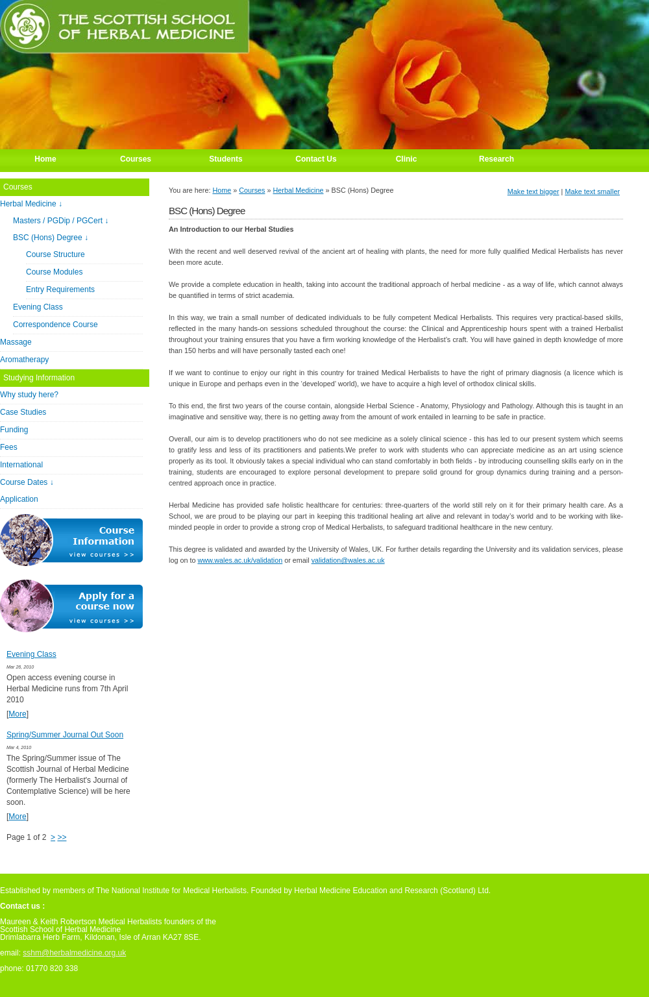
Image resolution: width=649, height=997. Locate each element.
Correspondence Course (55, 324)
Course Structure (55, 254)
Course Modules (54, 272)
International (21, 464)
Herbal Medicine (298, 190)
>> (61, 837)
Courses (252, 190)
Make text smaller (592, 191)
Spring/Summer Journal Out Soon (64, 734)
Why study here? (29, 394)
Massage (16, 342)
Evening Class (38, 307)
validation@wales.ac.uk (348, 560)
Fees (9, 447)
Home (221, 190)
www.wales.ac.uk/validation (239, 560)
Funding (14, 429)
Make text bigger (533, 191)
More (17, 714)
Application (19, 499)
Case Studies (23, 412)
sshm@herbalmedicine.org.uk (74, 952)
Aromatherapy (24, 359)
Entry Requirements (60, 289)
